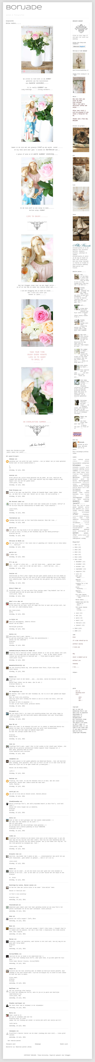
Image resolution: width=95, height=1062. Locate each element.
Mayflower (12, 988)
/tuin (74, 459)
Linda (11, 836)
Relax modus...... (82, 599)
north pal (12, 791)
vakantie (75, 519)
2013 (76, 554)
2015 (76, 549)
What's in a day (14, 601)
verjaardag (86, 521)
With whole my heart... (84, 366)
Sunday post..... (83, 288)
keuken (75, 492)
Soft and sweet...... (80, 576)
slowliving (75, 516)
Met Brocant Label (15, 501)
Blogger (67, 1055)
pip (74, 509)
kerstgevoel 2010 (81, 491)
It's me (11, 562)
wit (88, 531)
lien (10, 744)
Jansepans (12, 1031)
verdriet (75, 521)
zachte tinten (82, 535)
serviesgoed (85, 512)
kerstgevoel (77, 489)
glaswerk (75, 479)
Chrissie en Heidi (15, 541)
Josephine (12, 759)
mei (77, 615)
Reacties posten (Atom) (24, 1047)
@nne (10, 916)
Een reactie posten (14, 1040)
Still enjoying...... (81, 588)
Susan (11, 868)
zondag (83, 538)
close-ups (81, 470)
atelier (87, 461)
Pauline (11, 778)
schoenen (75, 512)
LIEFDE (87, 497)
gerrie (11, 528)
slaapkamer (86, 514)
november (79, 564)
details (87, 470)
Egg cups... (84, 334)
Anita (11, 818)
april (78, 618)
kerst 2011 (85, 487)
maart (78, 620)
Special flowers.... (80, 591)
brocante (75, 467)
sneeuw (81, 516)
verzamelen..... (78, 522)
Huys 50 (11, 724)
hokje (11, 968)
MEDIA (79, 499)
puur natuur (85, 508)
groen (82, 479)
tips (81, 517)
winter (75, 531)
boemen (87, 465)
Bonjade (24, 8)
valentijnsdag (85, 519)
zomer (87, 536)
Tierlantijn (13, 518)
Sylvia (11, 634)
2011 (76, 559)
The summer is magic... (84, 350)
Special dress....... (80, 580)
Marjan (11, 939)
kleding (87, 492)
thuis (74, 517)
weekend (86, 529)
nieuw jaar (76, 505)
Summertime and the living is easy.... (82, 603)
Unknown (11, 459)
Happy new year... (83, 417)
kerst (80, 487)
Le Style (12, 619)
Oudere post (64, 1044)
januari (79, 625)
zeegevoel (75, 536)
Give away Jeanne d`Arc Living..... (84, 382)
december (79, 561)
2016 (76, 547)
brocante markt (84, 467)
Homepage (38, 1044)
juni (78, 613)
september (79, 569)
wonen (75, 533)
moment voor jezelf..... (19, 452)
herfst (75, 481)
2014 (76, 552)
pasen (74, 507)
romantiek (81, 510)
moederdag (86, 499)
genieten (76, 477)
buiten (87, 469)
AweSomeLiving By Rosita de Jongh (20, 650)
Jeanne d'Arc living (81, 486)
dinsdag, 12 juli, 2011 (17, 470)
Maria (11, 1013)
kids (80, 492)
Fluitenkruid (13, 905)
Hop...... (83, 274)
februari (79, 623)
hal (88, 479)
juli (78, 574)
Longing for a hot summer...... (82, 584)
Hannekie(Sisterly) (15, 665)
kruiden (87, 494)
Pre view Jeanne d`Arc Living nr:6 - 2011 (82, 596)
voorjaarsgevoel (78, 526)
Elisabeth (12, 711)
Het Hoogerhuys (14, 691)
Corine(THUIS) (14, 954)
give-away (86, 477)
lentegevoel (77, 497)
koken (81, 494)
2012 (76, 557)
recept (75, 510)
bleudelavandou (14, 801)
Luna (74, 499)
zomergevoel (77, 538)
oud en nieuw (85, 505)
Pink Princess (14, 490)
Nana (10, 926)
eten (74, 472)
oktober (79, 566)
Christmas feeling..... (84, 401)
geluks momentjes (81, 475)
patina (87, 507)
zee (88, 535)
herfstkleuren (77, 482)
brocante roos (14, 854)
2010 (76, 628)
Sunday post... (82, 320)
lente (87, 496)
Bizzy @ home (13, 588)
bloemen (77, 465)
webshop (76, 529)
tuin (87, 517)
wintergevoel (82, 531)
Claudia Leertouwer (15, 1003)
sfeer (75, 514)
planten (78, 509)
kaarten (75, 487)
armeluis (75, 461)
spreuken (86, 516)
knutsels (75, 494)
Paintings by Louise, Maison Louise (21, 885)
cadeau (75, 471)
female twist (85, 472)
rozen (87, 510)
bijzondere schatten (81, 463)
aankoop (80, 459)
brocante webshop (78, 469)
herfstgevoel (84, 481)
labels (74, 495)
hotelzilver (86, 482)
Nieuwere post (11, 1044)
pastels (80, 507)
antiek (87, 459)
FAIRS (78, 472)
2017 (76, 544)
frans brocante (84, 474)
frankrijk (76, 474)
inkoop (75, 484)
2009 (76, 631)
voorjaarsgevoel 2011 (81, 527)
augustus (79, 571)
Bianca (11, 677)
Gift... (82, 305)
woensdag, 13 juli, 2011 (17, 899)
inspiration (85, 484)
